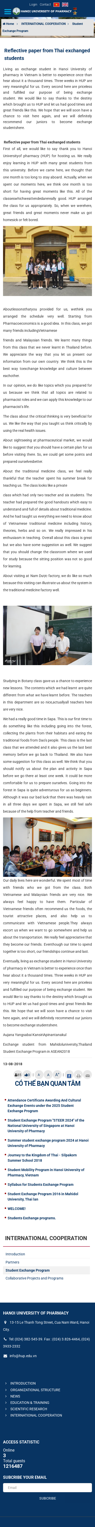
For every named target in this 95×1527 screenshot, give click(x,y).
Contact (45, 4)
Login (33, 4)
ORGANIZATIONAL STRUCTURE (32, 1390)
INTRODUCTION (20, 1383)
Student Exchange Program (28, 1270)
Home (8, 24)
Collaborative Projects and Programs (34, 1278)
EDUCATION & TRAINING (26, 1403)
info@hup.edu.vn (20, 1356)
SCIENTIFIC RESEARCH (25, 1409)
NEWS (12, 1396)
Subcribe (47, 1498)
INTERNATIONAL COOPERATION (43, 24)
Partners (12, 1262)
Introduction (15, 1254)
